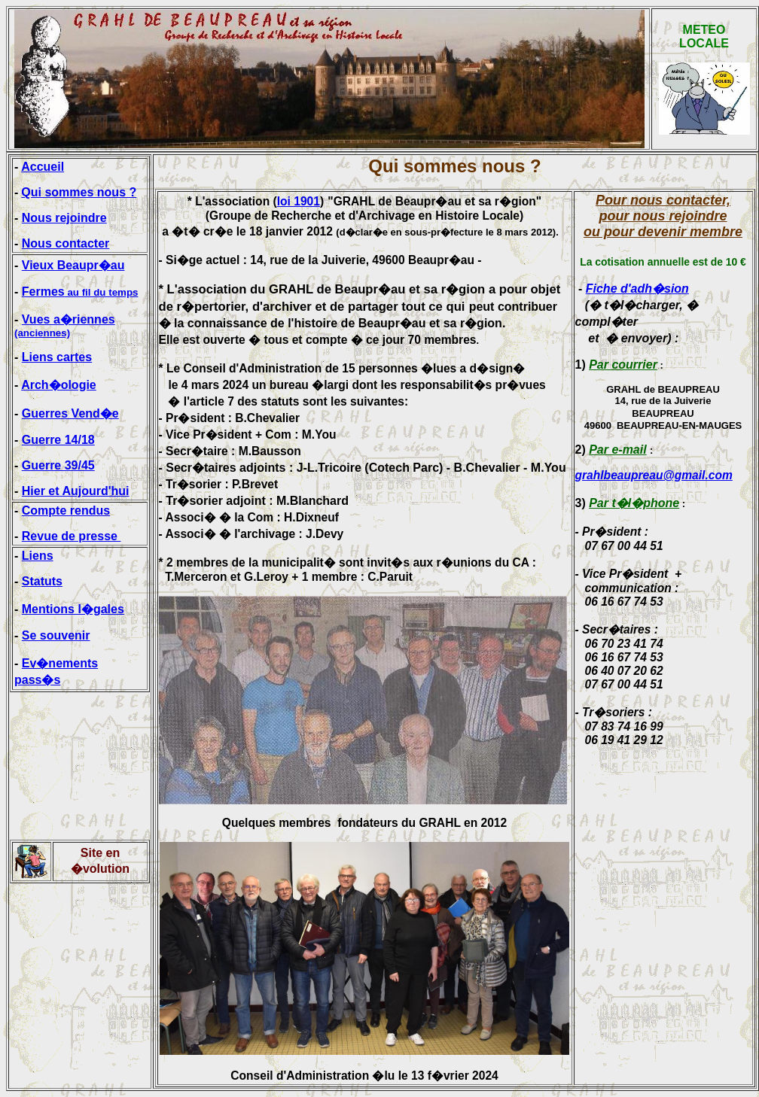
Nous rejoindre (64, 217)
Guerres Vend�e (70, 413)
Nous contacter (65, 243)
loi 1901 (298, 201)
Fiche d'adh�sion (637, 288)
